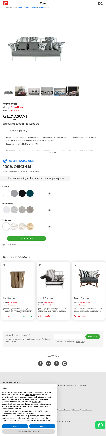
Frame (26, 188)
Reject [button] (15, 426)
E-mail (68, 336)
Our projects (87, 409)
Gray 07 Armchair (81, 298)
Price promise (64, 409)
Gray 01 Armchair (45, 298)
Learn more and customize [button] (28, 431)
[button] (54, 388)
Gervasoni (15, 110)
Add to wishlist (12, 244)
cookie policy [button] (36, 402)
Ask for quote (27, 238)
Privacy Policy (80, 342)
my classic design (43, 4)
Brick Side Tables (10, 298)
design (10, 303)
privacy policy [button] (29, 395)
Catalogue (100, 3)
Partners (75, 409)
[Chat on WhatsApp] (100, 425)
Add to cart (27, 317)
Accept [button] (42, 426)
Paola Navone (18, 107)
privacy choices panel (42, 420)
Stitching (26, 221)
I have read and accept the (69, 342)
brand (9, 305)
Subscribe (92, 336)
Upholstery (26, 204)
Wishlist (4, 265)
